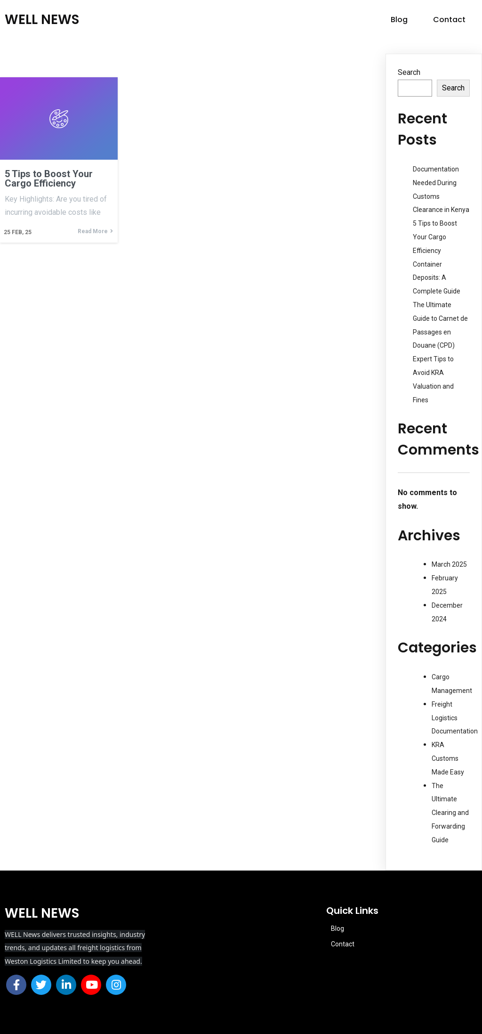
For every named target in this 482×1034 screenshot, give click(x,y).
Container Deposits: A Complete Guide (436, 278)
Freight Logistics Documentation (455, 717)
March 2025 (449, 564)
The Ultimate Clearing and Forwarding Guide (450, 813)
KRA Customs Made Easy (448, 758)
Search (409, 72)
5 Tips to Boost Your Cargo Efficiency (435, 237)
